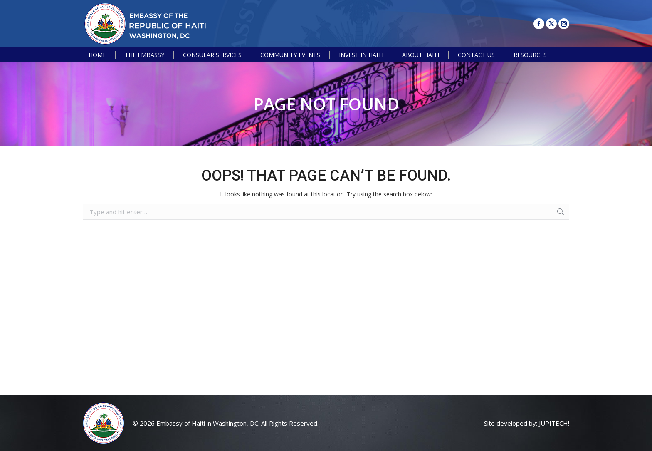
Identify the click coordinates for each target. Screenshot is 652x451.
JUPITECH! (554, 423)
